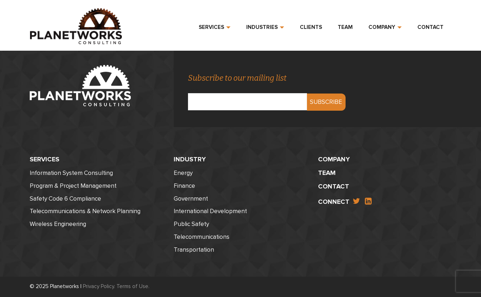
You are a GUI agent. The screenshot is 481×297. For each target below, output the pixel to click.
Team (345, 27)
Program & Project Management (73, 186)
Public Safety (191, 224)
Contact (430, 27)
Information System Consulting (71, 173)
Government (191, 198)
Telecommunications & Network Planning (85, 211)
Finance (184, 186)
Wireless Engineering (58, 224)
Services (214, 27)
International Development (210, 211)
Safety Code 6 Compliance (65, 198)
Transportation (194, 249)
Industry (190, 159)
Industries (265, 27)
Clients (311, 27)
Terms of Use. (132, 286)
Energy (183, 173)
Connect (333, 202)
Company (385, 27)
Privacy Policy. (99, 286)
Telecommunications (201, 237)
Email (247, 96)
